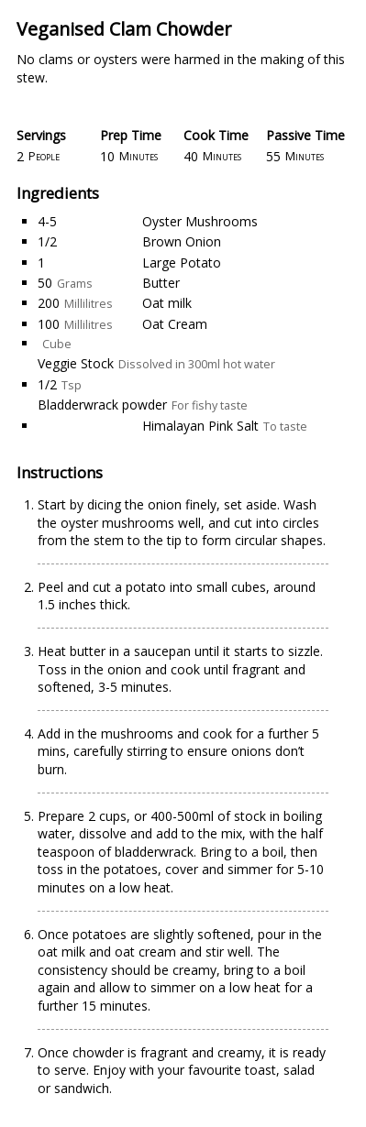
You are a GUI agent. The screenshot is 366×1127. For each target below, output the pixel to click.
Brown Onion (181, 241)
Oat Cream (174, 324)
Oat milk (167, 303)
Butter (161, 282)
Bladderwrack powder (102, 404)
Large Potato (181, 262)
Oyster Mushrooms (200, 221)
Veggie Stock (76, 363)
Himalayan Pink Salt (200, 425)
